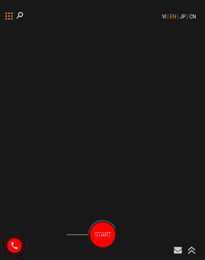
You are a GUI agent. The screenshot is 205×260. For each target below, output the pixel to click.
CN (192, 17)
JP (183, 17)
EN (173, 17)
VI (164, 17)
